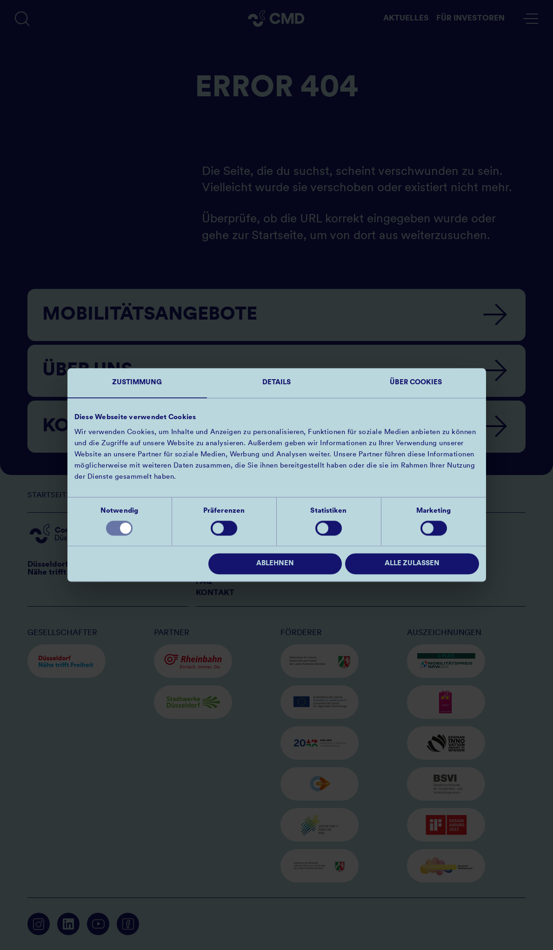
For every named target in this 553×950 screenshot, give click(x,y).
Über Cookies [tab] (416, 382)
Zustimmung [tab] (137, 382)
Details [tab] (276, 382)
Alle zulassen (412, 564)
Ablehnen (275, 564)
